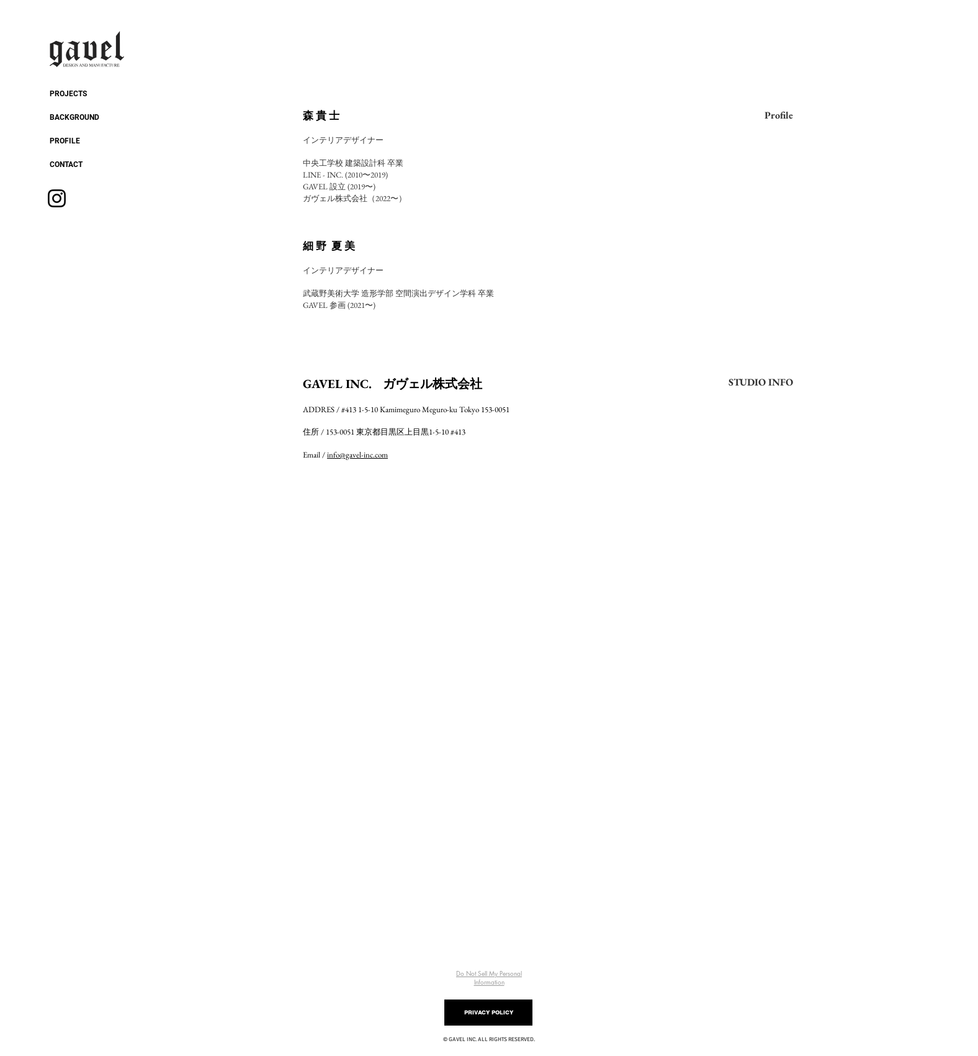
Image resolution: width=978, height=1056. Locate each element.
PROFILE (65, 141)
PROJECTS (68, 93)
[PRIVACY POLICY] (488, 1013)
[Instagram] (57, 198)
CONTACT (66, 164)
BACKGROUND (74, 117)
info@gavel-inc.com (357, 454)
